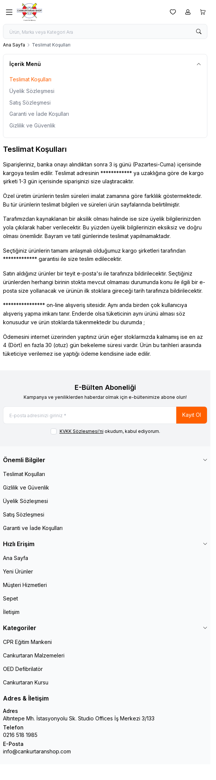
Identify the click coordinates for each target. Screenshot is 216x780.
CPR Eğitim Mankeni (27, 642)
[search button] (198, 31)
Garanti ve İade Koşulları (39, 114)
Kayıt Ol (191, 415)
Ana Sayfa (14, 45)
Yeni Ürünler (18, 571)
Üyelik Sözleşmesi (31, 91)
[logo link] (53, 12)
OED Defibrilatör (23, 669)
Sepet (10, 598)
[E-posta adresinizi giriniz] (105, 415)
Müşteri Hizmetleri (25, 585)
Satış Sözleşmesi (30, 102)
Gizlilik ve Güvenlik (32, 125)
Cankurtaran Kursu (25, 682)
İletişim (11, 612)
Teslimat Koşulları (30, 79)
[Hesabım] (187, 11)
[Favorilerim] (172, 11)
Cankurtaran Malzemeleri (33, 655)
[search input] (105, 31)
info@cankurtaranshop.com (37, 751)
